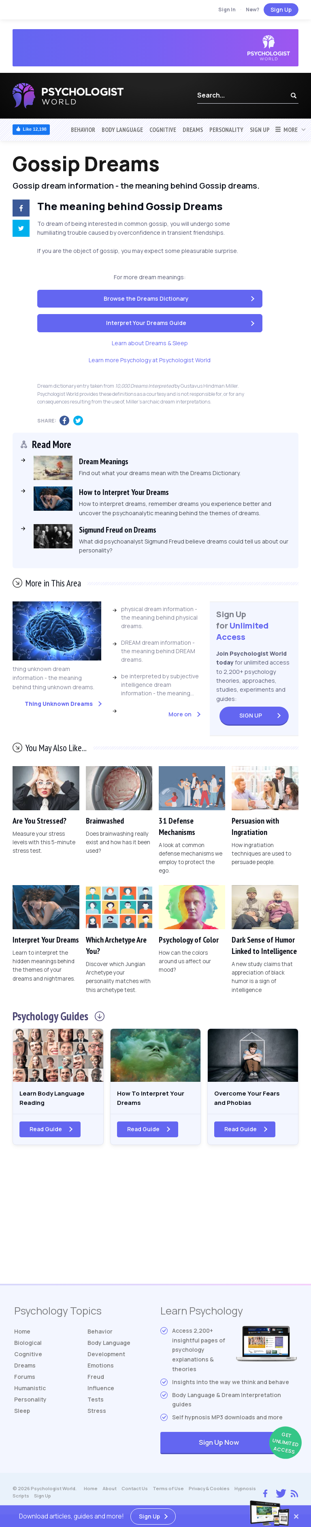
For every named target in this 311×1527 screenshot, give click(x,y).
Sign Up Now (248, 1447)
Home (22, 1335)
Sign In (227, 9)
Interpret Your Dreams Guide (146, 323)
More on (180, 714)
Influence (100, 1391)
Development (106, 1357)
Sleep (22, 1414)
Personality (226, 129)
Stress (96, 1414)
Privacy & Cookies (209, 1492)
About (109, 1492)
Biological (28, 1346)
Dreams (193, 129)
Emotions (100, 1369)
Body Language (122, 129)
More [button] (286, 129)
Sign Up (281, 9)
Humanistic (30, 1391)
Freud (95, 1380)
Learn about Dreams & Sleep (150, 343)
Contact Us (134, 1492)
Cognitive (162, 129)
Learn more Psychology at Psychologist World (150, 360)
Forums (24, 1380)
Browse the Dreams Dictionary (146, 298)
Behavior (83, 129)
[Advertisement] (155, 1222)
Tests (95, 1403)
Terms (168, 1492)
